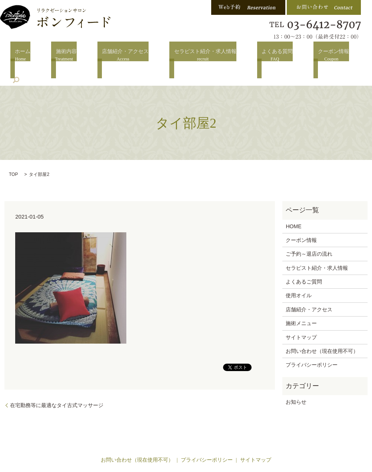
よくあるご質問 (304, 260)
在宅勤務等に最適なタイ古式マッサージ (56, 383)
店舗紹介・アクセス (115, 56)
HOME (293, 204)
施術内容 (61, 56)
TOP (13, 152)
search (352, 55)
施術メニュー (301, 301)
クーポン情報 (310, 56)
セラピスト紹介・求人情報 (191, 56)
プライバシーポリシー (312, 343)
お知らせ (296, 380)
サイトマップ (301, 315)
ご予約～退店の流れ (309, 232)
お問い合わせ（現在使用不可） (322, 329)
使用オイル (299, 274)
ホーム (22, 56)
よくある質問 (258, 56)
